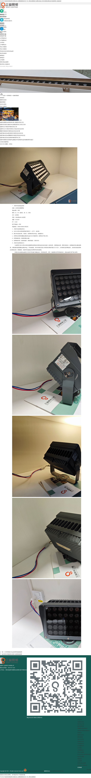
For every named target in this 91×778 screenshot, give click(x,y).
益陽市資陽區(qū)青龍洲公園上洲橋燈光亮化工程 (12, 122)
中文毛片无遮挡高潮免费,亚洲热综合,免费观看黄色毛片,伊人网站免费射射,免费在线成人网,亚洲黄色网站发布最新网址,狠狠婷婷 (30, 1)
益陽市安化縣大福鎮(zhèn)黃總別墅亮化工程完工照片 (13, 124)
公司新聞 (2, 59)
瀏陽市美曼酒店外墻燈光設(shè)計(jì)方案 (10, 131)
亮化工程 (79, 719)
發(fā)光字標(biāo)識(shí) (83, 730)
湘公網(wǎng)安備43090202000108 (35, 771)
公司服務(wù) (3, 40)
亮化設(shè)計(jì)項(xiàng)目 (7, 51)
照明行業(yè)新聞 (4, 62)
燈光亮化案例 (3, 53)
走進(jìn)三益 (3, 36)
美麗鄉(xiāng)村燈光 (82, 728)
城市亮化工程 (80, 724)
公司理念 (2, 42)
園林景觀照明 (80, 726)
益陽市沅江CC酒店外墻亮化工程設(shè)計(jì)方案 (12, 128)
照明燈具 (9, 95)
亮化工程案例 (3, 46)
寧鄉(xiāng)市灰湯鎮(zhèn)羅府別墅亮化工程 (10, 120)
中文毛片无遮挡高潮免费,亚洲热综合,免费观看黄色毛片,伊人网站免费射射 (18, 777)
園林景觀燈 (16, 95)
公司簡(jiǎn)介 (3, 38)
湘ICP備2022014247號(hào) (57, 771)
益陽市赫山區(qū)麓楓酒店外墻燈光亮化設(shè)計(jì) (12, 135)
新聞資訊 (2, 55)
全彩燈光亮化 (80, 721)
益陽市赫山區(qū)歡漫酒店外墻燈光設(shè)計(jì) (11, 133)
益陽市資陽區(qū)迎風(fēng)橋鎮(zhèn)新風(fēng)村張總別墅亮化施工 (16, 139)
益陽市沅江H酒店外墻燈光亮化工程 (8, 126)
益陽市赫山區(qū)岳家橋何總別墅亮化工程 (10, 137)
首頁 (4, 95)
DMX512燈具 (3, 104)
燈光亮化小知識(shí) (5, 64)
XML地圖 (89, 769)
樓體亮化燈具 (3, 99)
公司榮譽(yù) (3, 44)
